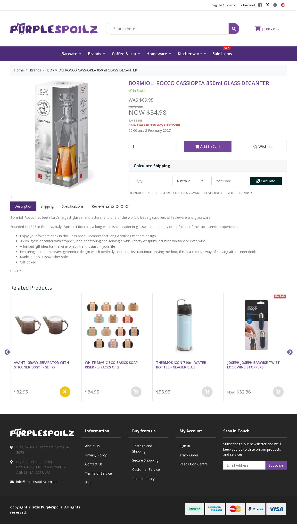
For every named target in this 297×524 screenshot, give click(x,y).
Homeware (157, 53)
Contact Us (94, 464)
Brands (95, 53)
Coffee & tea (124, 53)
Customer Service (146, 469)
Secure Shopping (145, 460)
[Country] (188, 181)
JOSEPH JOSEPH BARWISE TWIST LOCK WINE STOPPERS (253, 364)
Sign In (185, 446)
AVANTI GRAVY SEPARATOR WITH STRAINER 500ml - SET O (41, 364)
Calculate (265, 181)
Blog (88, 482)
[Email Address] (244, 465)
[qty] (149, 181)
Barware (70, 53)
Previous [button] (6, 351)
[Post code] (227, 181)
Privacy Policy (96, 455)
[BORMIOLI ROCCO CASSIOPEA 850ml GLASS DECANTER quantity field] (152, 146)
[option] (11, 197)
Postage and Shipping (142, 449)
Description (23, 206)
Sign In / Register (224, 5)
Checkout (248, 5)
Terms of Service (98, 473)
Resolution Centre (194, 464)
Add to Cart (208, 146)
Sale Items (222, 51)
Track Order (189, 455)
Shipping (47, 206)
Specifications (72, 206)
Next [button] (289, 351)
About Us (92, 446)
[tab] (23, 206)
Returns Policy (143, 478)
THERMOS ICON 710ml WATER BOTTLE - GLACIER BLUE (181, 364)
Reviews (110, 206)
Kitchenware (190, 53)
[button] (263, 146)
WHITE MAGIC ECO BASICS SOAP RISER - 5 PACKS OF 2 (111, 364)
